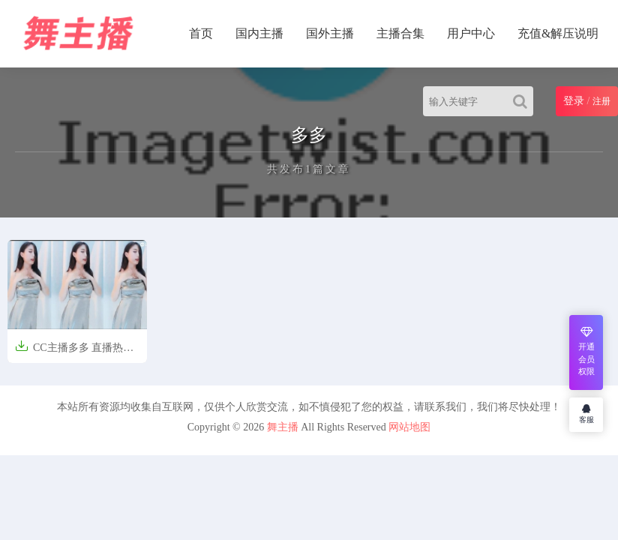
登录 (573, 100)
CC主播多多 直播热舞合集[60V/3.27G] (74, 353)
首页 (201, 33)
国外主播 (330, 33)
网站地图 (409, 427)
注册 (601, 101)
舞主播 (282, 427)
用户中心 (471, 33)
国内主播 (260, 33)
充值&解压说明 (558, 33)
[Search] (523, 101)
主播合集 (400, 33)
